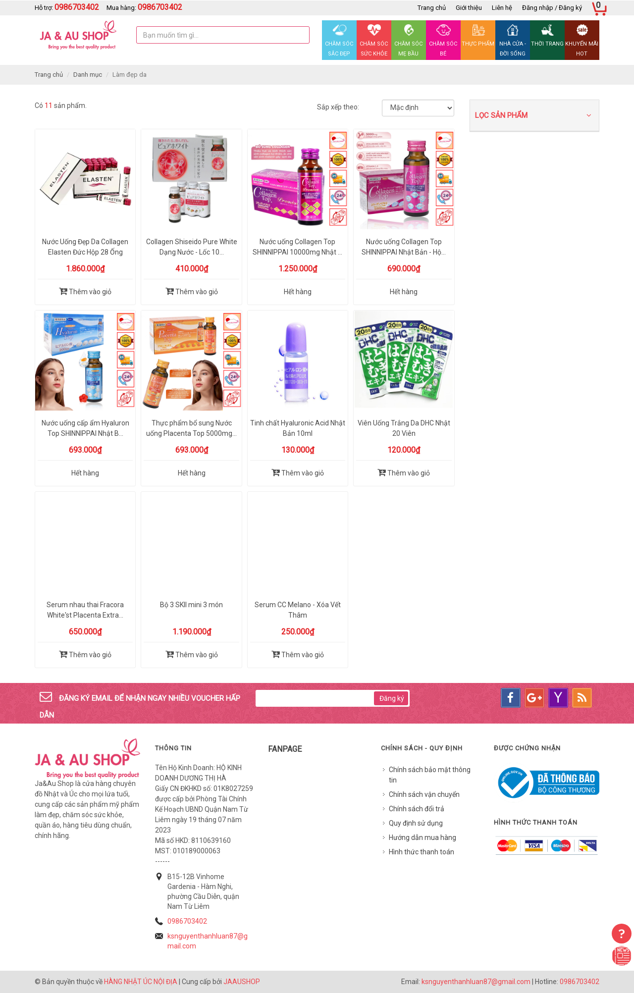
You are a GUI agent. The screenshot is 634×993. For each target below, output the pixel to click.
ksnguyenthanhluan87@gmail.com (476, 982)
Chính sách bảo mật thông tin (430, 775)
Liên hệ (502, 7)
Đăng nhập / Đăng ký (552, 7)
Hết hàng (298, 292)
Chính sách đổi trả (416, 809)
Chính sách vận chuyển (424, 794)
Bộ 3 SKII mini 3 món (191, 605)
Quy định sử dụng (416, 823)
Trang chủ (432, 7)
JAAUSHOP (241, 982)
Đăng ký (391, 698)
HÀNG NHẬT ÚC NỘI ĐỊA (140, 982)
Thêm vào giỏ (85, 291)
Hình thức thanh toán (421, 852)
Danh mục (87, 74)
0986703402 (187, 921)
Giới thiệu (469, 7)
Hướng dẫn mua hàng (422, 837)
